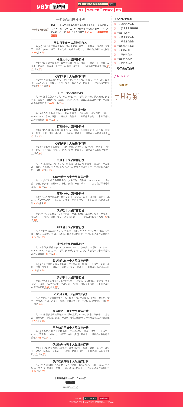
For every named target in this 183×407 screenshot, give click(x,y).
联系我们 (104, 398)
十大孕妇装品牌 (124, 54)
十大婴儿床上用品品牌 (127, 28)
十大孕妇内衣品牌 (125, 24)
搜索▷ (112, 4)
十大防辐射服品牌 (125, 46)
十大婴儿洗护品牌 (125, 37)
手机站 (78, 398)
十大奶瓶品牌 (123, 50)
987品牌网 (89, 402)
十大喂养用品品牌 (125, 41)
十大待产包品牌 (124, 63)
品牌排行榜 (93, 9)
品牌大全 (108, 9)
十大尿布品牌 (123, 33)
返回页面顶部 (90, 398)
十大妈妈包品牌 (124, 59)
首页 (81, 9)
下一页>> (70, 382)
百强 (118, 9)
